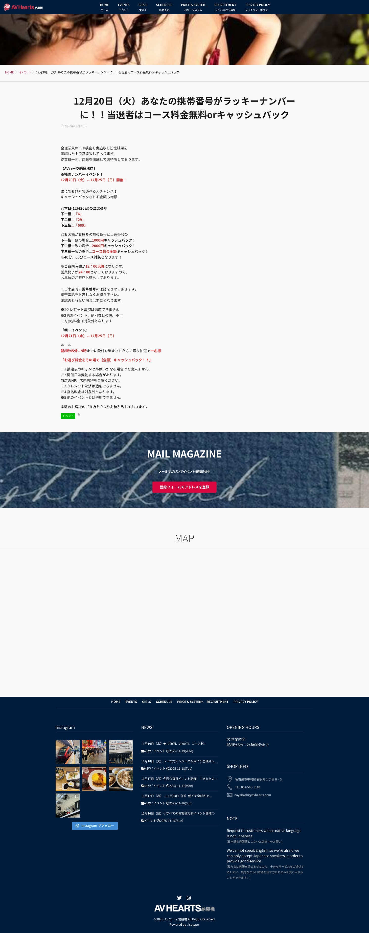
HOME (104, 8)
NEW (147, 751)
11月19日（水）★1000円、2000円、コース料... (173, 743)
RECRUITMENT (225, 8)
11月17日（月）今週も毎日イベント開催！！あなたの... (179, 778)
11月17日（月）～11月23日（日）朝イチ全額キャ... (176, 796)
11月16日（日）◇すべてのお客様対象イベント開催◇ (178, 813)
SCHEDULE (164, 8)
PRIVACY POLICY (257, 8)
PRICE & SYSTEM (193, 8)
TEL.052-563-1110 (247, 783)
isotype (193, 924)
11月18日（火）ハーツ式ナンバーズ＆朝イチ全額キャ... (179, 761)
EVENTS (123, 8)
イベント (68, 416)
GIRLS (143, 8)
